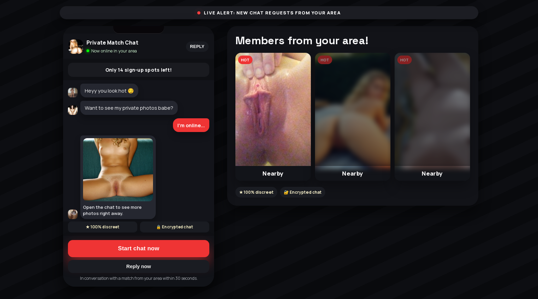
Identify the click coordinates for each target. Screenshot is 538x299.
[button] (273, 117)
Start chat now (138, 248)
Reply (197, 46)
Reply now (138, 266)
